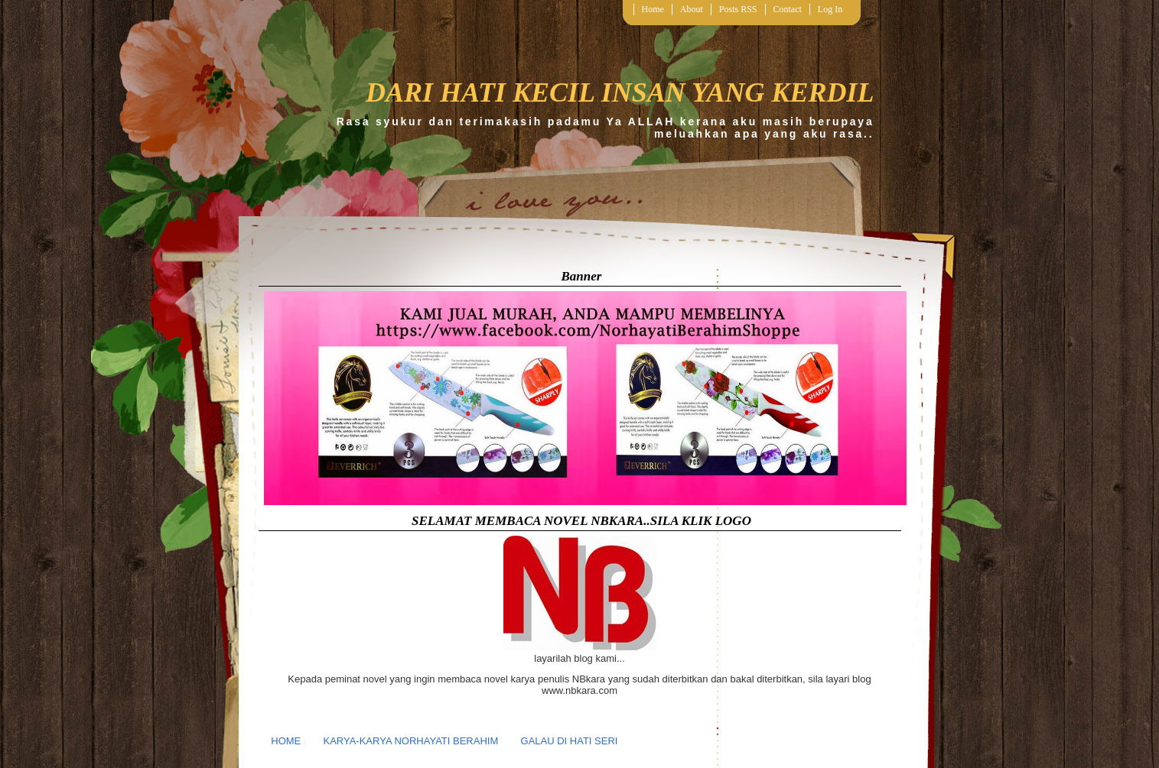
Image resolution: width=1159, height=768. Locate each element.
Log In (830, 9)
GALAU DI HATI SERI (569, 741)
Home (653, 9)
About (691, 9)
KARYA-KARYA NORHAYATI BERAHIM (411, 741)
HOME (286, 741)
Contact (787, 9)
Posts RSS (738, 9)
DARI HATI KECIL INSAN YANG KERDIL (620, 92)
